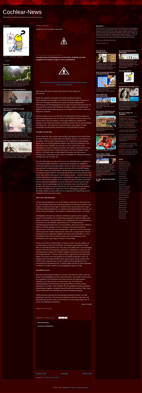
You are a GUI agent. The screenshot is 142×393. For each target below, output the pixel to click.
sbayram (74, 387)
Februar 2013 (122, 197)
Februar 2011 (122, 170)
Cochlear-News (22, 12)
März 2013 (122, 199)
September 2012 (123, 186)
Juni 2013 (121, 201)
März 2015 (122, 214)
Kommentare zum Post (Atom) (51, 377)
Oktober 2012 (122, 189)
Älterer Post (87, 374)
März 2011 (122, 172)
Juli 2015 (121, 218)
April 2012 (121, 184)
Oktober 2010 (122, 161)
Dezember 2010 (123, 166)
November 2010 (123, 164)
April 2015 (121, 216)
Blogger (86, 387)
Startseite (64, 374)
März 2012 (122, 182)
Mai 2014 (121, 207)
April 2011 (121, 174)
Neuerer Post (41, 374)
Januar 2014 (122, 203)
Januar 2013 (122, 195)
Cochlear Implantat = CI (102, 43)
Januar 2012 (122, 178)
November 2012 (123, 191)
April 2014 (121, 205)
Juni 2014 (121, 209)
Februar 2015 (122, 212)
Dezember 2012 (123, 193)
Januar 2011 (122, 168)
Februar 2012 (122, 180)
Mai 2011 (121, 176)
